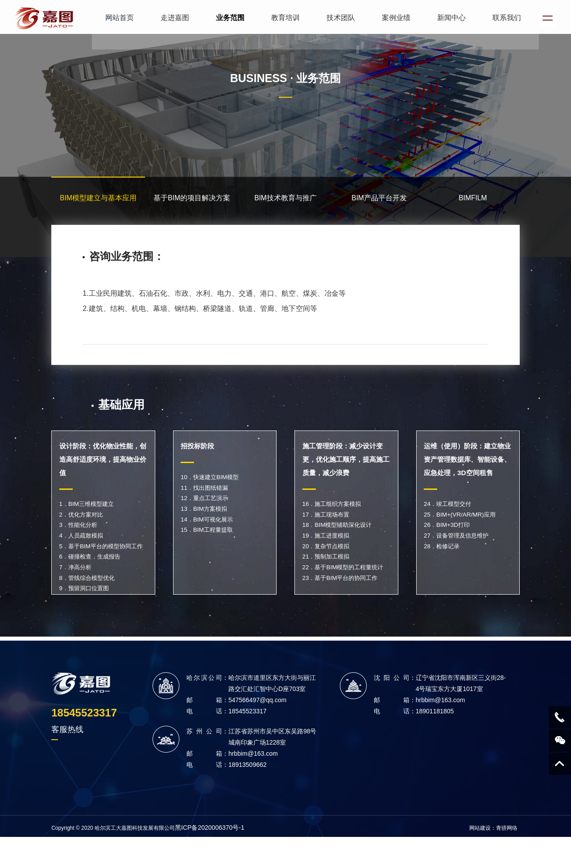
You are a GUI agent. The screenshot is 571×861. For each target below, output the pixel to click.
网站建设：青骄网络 (493, 848)
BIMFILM (472, 201)
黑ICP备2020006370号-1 (209, 848)
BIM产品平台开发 (379, 201)
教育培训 (282, 17)
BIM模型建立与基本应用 (98, 201)
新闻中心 (448, 17)
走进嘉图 (171, 17)
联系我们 (503, 17)
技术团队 (337, 17)
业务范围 (226, 17)
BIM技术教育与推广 (285, 201)
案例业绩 (392, 17)
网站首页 (116, 17)
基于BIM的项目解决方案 (191, 201)
